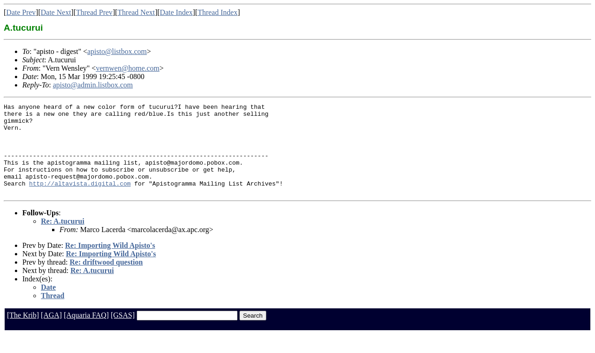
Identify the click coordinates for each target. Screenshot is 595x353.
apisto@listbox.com (117, 51)
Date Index (176, 12)
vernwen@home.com (127, 68)
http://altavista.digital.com (80, 200)
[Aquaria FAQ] (86, 333)
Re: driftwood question (106, 280)
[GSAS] (123, 333)
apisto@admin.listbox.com (93, 85)
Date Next (56, 12)
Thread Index (218, 12)
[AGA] (51, 333)
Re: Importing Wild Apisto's (110, 263)
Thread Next (136, 12)
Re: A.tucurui (62, 239)
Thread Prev (94, 12)
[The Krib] (23, 333)
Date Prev (21, 12)
